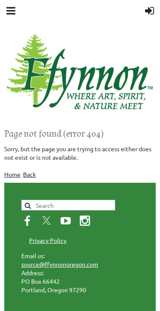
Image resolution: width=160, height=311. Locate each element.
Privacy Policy (48, 240)
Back (29, 174)
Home (12, 174)
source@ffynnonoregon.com (59, 264)
